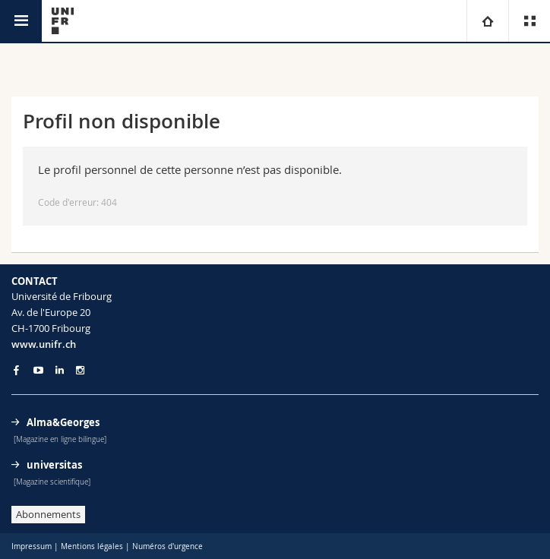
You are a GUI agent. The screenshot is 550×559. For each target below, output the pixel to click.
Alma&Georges (63, 422)
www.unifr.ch (43, 344)
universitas (54, 465)
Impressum (31, 546)
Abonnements (48, 514)
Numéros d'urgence (167, 546)
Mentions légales (92, 546)
